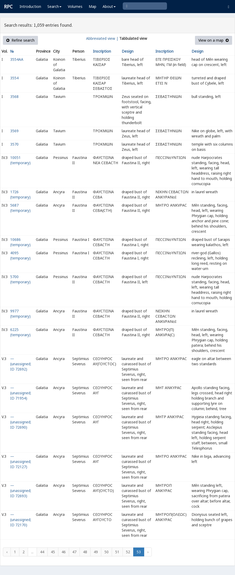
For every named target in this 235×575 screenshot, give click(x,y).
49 (96, 551)
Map (92, 6)
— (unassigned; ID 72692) (20, 364)
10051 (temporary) (20, 160)
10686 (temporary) (20, 242)
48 (85, 551)
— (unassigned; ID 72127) (20, 461)
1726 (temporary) (20, 194)
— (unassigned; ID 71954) (20, 393)
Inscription (102, 51)
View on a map (213, 40)
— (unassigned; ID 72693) (20, 490)
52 (128, 551)
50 (106, 551)
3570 (14, 144)
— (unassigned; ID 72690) (20, 422)
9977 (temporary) (20, 313)
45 (53, 551)
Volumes (75, 6)
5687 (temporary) (20, 208)
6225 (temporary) (20, 332)
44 (42, 551)
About (109, 6)
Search (54, 6)
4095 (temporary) (20, 255)
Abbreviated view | (102, 38)
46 (63, 551)
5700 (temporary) (20, 279)
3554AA (16, 59)
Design (127, 51)
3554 (14, 77)
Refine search (20, 40)
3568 (14, 96)
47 (74, 551)
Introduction (30, 6)
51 (117, 551)
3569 (14, 130)
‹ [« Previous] (6, 551)
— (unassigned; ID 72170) (20, 519)
